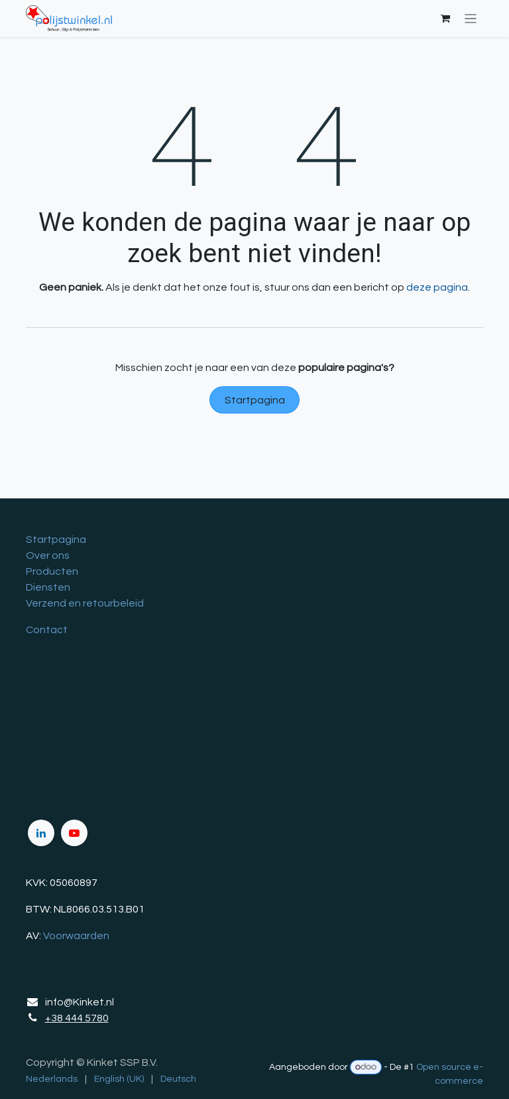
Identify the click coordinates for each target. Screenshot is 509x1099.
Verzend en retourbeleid (85, 603)
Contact (47, 629)
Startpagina (255, 400)
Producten (52, 571)
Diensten (48, 587)
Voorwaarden (76, 935)
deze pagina (437, 287)
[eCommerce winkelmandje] (445, 18)
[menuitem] (52, 1079)
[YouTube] (74, 833)
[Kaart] (254, 727)
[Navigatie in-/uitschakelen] (471, 19)
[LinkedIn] (41, 833)
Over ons (48, 555)
